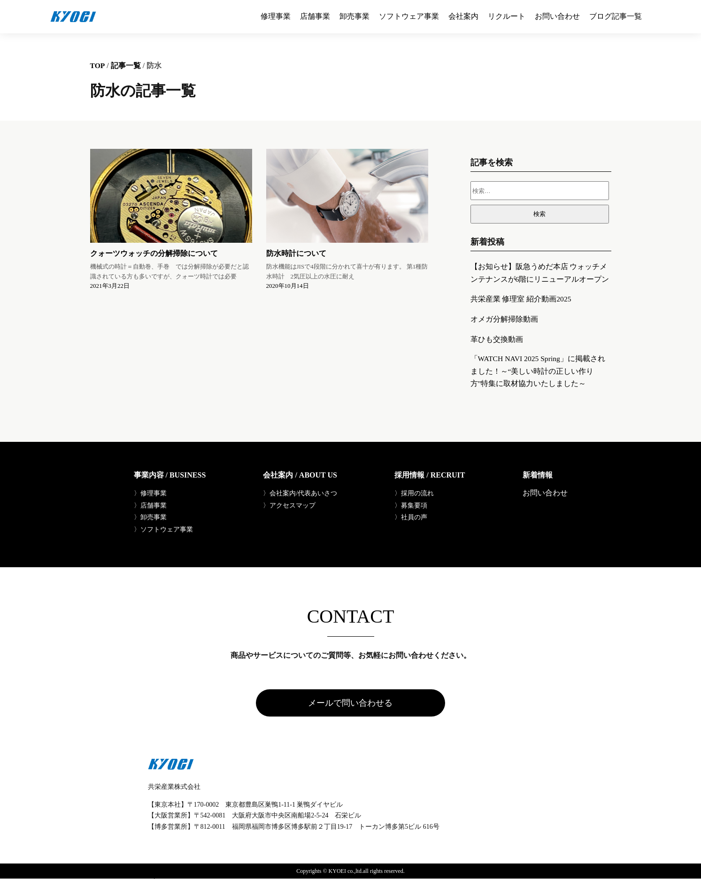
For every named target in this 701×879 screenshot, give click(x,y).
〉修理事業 (150, 493)
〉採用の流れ (414, 493)
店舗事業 (315, 16)
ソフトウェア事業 (409, 16)
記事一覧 (126, 65)
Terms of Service (155, 876)
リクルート (506, 16)
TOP (98, 65)
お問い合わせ (557, 16)
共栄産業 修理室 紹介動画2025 (521, 298)
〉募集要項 (410, 505)
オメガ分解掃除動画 (504, 318)
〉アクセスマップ (289, 505)
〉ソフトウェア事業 (163, 529)
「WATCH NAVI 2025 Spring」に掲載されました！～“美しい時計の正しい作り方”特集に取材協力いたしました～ (539, 370)
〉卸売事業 (150, 517)
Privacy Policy (116, 876)
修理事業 (276, 16)
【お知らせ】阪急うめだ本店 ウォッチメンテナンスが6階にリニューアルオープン (539, 272)
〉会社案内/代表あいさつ (300, 493)
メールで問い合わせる (350, 703)
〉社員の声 (410, 517)
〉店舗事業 (150, 505)
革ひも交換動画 (496, 338)
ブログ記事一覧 (615, 16)
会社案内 (463, 16)
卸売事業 (354, 16)
